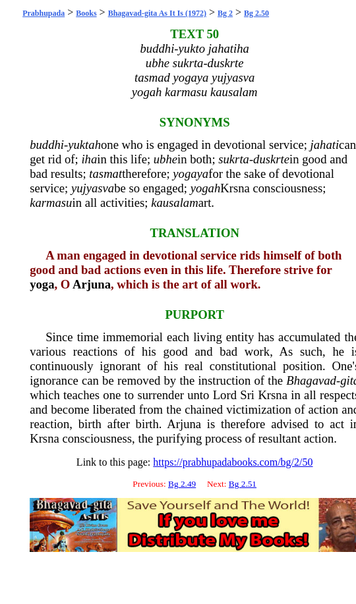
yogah (206, 188)
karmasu (51, 202)
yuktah (84, 144)
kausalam (174, 202)
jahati (325, 144)
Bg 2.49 (182, 484)
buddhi (47, 144)
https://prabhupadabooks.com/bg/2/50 (232, 462)
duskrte (271, 159)
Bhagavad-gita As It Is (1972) (157, 13)
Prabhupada (43, 13)
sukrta (233, 159)
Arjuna (92, 284)
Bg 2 (225, 13)
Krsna (235, 188)
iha (89, 159)
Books (86, 13)
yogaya (190, 173)
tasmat (105, 173)
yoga (42, 284)
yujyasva (92, 188)
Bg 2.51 (242, 484)
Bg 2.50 (256, 13)
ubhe (165, 159)
